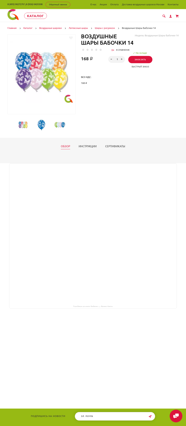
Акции (103, 4)
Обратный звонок (58, 4)
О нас (93, 4)
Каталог (35, 16)
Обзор (65, 146)
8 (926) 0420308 (34, 4)
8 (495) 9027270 (15, 4)
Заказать (140, 59)
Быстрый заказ (140, 67)
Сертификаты (115, 146)
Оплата (114, 4)
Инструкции (88, 146)
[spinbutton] (116, 59)
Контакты (173, 4)
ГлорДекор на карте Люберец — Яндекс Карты (93, 306)
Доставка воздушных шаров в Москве (143, 4)
